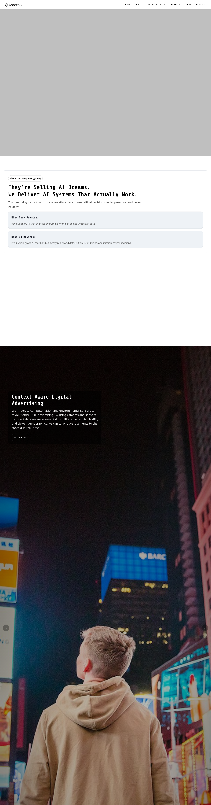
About (138, 4)
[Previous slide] (6, 628)
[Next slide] (205, 628)
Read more (20, 437)
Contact (201, 4)
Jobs (188, 4)
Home (127, 4)
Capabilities (156, 4)
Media (176, 4)
